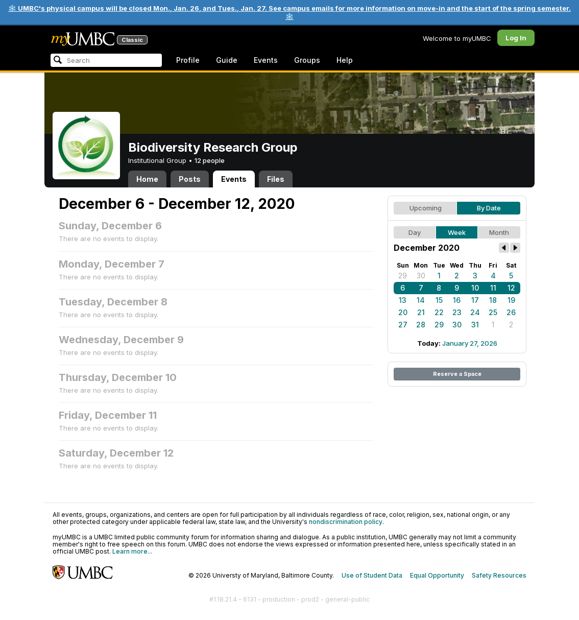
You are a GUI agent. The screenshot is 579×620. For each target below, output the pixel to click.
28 (420, 324)
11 (493, 287)
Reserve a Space (457, 373)
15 (439, 300)
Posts (190, 179)
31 (475, 324)
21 (421, 312)
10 (475, 287)
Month (499, 232)
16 (457, 300)
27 (402, 324)
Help (344, 60)
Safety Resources (499, 575)
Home (147, 179)
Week (457, 232)
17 (475, 300)
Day (414, 232)
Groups (307, 60)
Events (266, 60)
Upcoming (425, 208)
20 (402, 312)
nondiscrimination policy (345, 522)
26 (511, 312)
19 (511, 300)
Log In (515, 38)
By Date (489, 208)
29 (402, 275)
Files (275, 179)
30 (421, 275)
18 (493, 300)
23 (457, 312)
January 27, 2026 (469, 343)
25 (493, 312)
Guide (226, 60)
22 (439, 312)
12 (511, 287)
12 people (210, 160)
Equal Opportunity (437, 575)
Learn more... (132, 551)
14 (421, 300)
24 (475, 312)
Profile (188, 60)
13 (402, 300)
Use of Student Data (372, 575)
